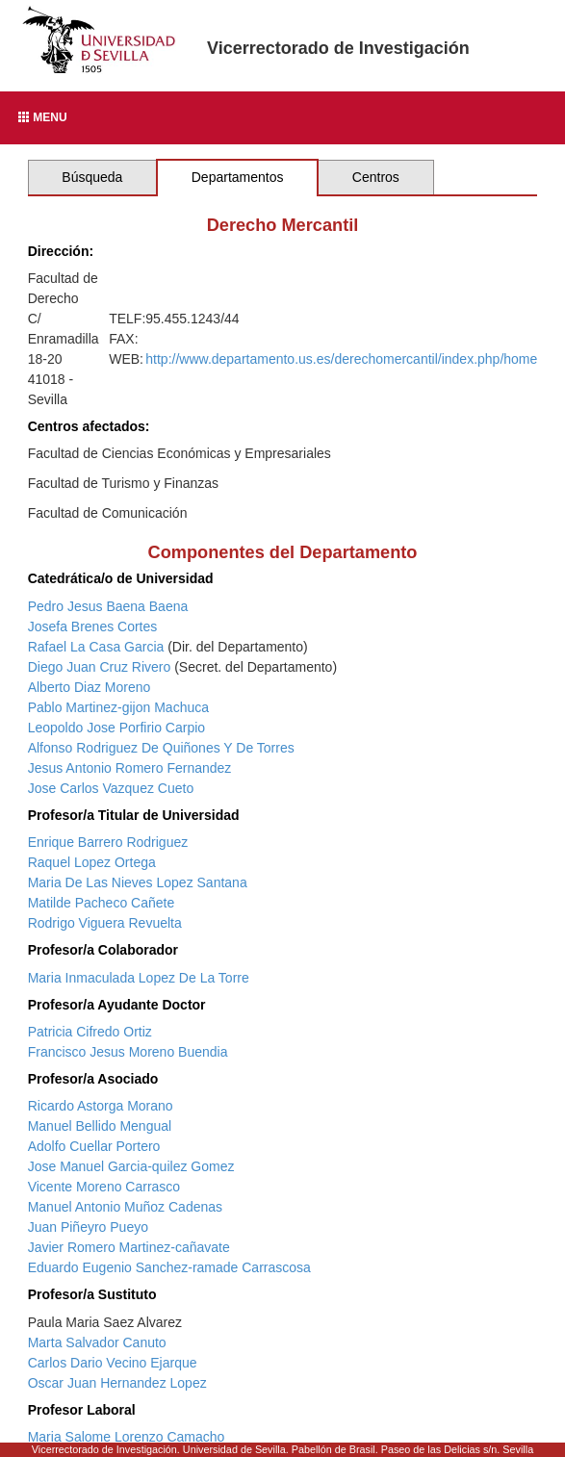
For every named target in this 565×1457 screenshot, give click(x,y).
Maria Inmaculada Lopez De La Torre (138, 977)
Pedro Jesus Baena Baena (108, 606)
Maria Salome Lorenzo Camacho (126, 1436)
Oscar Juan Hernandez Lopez (117, 1383)
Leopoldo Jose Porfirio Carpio (116, 727)
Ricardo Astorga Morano (100, 1105)
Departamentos (238, 177)
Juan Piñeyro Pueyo (88, 1227)
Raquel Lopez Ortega (92, 862)
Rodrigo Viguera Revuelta (105, 923)
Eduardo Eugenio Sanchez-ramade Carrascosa (169, 1267)
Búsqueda (92, 177)
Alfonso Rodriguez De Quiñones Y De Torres (161, 747)
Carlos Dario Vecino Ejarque (112, 1362)
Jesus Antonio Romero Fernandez (130, 768)
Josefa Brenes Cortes (93, 626)
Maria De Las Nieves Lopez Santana (137, 882)
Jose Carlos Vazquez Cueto (111, 788)
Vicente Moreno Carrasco (104, 1186)
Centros (375, 177)
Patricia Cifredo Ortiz (90, 1031)
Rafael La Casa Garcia (96, 646)
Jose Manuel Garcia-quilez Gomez (131, 1166)
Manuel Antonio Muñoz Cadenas (125, 1206)
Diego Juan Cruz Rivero (99, 667)
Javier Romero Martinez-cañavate (129, 1247)
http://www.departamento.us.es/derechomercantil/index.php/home (341, 359)
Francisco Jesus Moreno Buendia (128, 1052)
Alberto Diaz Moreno (89, 687)
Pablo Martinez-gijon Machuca (118, 707)
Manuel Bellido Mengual (99, 1126)
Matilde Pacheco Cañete (101, 902)
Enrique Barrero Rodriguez (108, 842)
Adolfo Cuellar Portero (94, 1146)
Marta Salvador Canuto (97, 1342)
